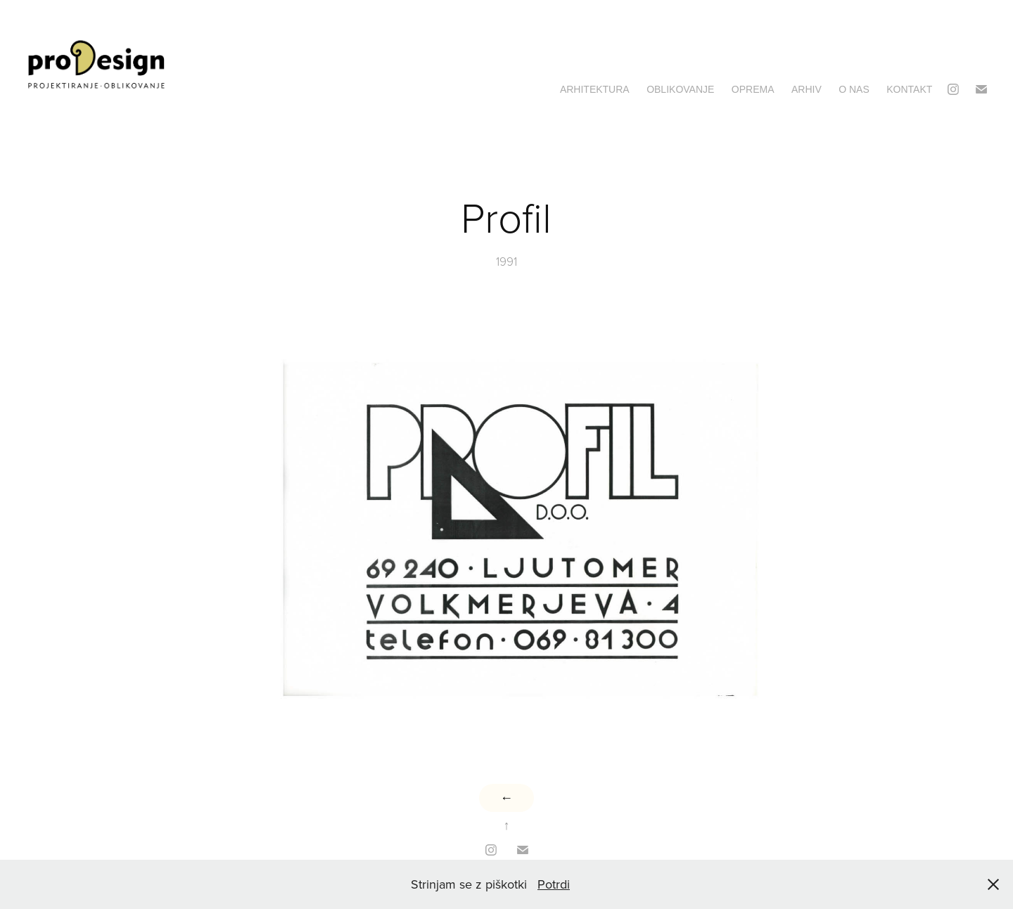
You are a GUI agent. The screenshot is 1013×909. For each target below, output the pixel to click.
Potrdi (553, 884)
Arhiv (806, 89)
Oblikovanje (680, 89)
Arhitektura (595, 89)
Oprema (753, 89)
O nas (854, 89)
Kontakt (909, 89)
